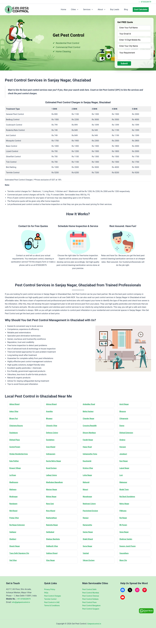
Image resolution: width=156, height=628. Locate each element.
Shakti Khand (88, 543)
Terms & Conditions (52, 605)
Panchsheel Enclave (91, 514)
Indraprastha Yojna (90, 455)
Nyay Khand (51, 514)
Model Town (125, 492)
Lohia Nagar (88, 477)
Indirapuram (51, 455)
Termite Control (51, 599)
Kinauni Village (16, 470)
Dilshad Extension (127, 433)
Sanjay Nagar (88, 536)
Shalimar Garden (126, 543)
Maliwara (13, 492)
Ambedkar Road (89, 404)
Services (92, 9)
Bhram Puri (14, 419)
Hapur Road (88, 448)
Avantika (49, 412)
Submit (124, 63)
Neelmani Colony (90, 506)
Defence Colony (52, 433)
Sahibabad (50, 536)
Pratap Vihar (15, 521)
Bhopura (123, 412)
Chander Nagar (89, 419)
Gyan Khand (51, 448)
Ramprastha (88, 528)
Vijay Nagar (51, 565)
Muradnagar (88, 499)
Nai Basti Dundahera (128, 499)
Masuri (86, 492)
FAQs (46, 592)
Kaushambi (87, 463)
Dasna (122, 426)
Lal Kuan (13, 477)
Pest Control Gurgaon (91, 609)
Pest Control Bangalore (92, 605)
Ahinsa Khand (52, 404)
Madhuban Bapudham (55, 485)
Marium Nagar (52, 492)
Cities (80, 9)
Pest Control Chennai (91, 596)
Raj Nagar (124, 521)
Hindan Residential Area (19, 455)
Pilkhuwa (123, 514)
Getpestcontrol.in (94, 624)
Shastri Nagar (15, 550)
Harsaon (123, 448)
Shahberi (13, 543)
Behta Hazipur (89, 412)
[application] (82, 9)
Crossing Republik (90, 426)
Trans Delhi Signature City (20, 558)
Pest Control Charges (53, 596)
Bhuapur (49, 419)
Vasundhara (124, 558)
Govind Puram (15, 448)
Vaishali (86, 558)
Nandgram (14, 506)
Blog (127, 9)
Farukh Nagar (88, 441)
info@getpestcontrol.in (22, 602)
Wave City (124, 565)
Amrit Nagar (125, 404)
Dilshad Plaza (15, 441)
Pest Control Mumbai (91, 592)
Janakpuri (124, 455)
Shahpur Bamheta (53, 543)
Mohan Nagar (51, 499)
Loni (121, 477)
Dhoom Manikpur (90, 433)
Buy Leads (117, 9)
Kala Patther (15, 463)
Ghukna (123, 441)
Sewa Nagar (125, 536)
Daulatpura (14, 433)
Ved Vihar (14, 565)
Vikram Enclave (89, 565)
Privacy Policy (50, 589)
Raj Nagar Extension (18, 528)
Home (69, 9)
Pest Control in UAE (52, 602)
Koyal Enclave (52, 470)
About (105, 9)
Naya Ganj (50, 506)
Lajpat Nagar (125, 470)
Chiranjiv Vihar (52, 426)
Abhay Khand (15, 404)
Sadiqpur (13, 536)
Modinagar (14, 499)
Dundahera (50, 441)
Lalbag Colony (52, 477)
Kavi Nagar (124, 463)
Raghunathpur (52, 521)
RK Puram (124, 528)
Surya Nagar (88, 550)
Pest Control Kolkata (91, 599)
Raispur (86, 521)
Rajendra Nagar (52, 528)
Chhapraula (124, 419)
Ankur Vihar (14, 412)
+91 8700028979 (24, 599)
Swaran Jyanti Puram (128, 550)
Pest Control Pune (90, 602)
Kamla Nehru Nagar (54, 463)
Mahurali (86, 485)
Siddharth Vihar (52, 550)
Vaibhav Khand (52, 558)
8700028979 (144, 2)
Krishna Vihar (88, 470)
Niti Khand (14, 514)
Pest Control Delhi (90, 589)
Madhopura (14, 485)
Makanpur (124, 485)
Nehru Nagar (125, 506)
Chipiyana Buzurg (17, 426)
